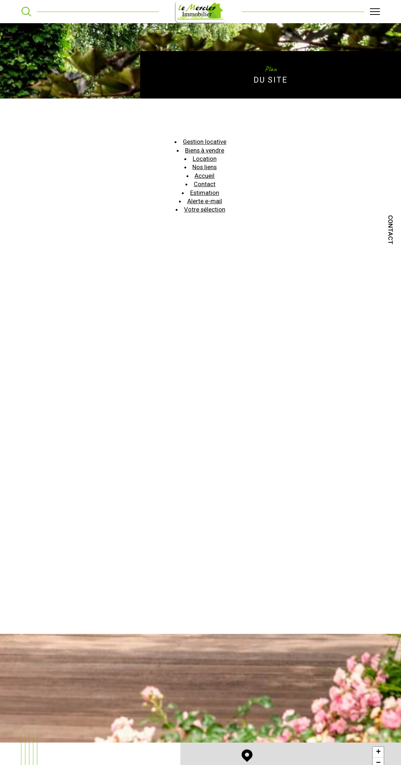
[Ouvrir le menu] (374, 11)
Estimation (205, 197)
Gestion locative (205, 145)
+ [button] (378, 754)
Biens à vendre (205, 154)
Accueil (24, 32)
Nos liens (204, 171)
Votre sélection (205, 214)
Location (205, 162)
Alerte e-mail (204, 206)
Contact (390, 229)
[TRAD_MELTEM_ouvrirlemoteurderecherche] (26, 11)
